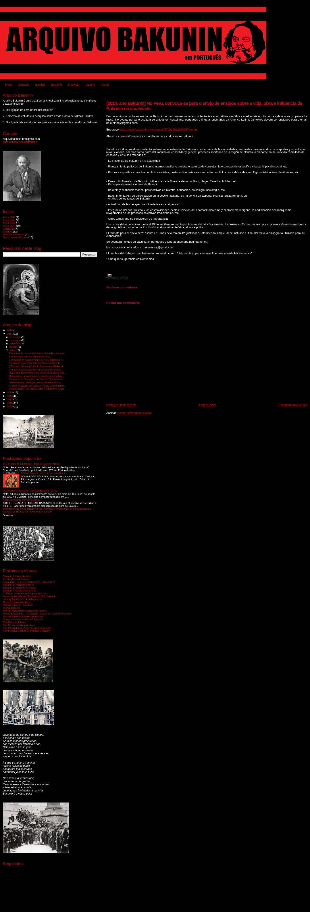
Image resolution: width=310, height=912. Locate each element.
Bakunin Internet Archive (17, 576)
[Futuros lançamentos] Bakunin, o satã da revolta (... (36, 369)
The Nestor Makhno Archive (19, 625)
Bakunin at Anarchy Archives (19, 587)
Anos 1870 (9, 225)
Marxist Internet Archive (16, 602)
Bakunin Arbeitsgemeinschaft (19, 590)
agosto (14, 347)
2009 (10, 406)
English (40, 84)
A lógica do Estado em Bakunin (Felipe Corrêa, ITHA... (37, 385)
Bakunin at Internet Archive (18, 584)
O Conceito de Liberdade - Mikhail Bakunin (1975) (31, 463)
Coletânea (9, 228)
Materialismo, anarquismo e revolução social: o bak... (36, 376)
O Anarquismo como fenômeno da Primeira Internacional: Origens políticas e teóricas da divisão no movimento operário (47, 510)
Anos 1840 (9, 217)
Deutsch (23, 84)
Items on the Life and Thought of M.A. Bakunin (29, 596)
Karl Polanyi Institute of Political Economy (27, 630)
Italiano (90, 84)
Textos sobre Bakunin (15, 237)
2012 (10, 395)
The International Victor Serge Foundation (27, 627)
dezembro (15, 337)
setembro (15, 343)
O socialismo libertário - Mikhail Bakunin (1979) (30, 490)
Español (56, 84)
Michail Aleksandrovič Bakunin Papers (25, 610)
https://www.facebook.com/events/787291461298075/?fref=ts (158, 129)
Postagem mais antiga (293, 405)
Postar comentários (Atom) (134, 413)
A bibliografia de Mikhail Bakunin (21, 499)
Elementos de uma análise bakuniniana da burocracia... (38, 353)
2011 (10, 399)
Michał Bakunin (11, 607)
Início (8, 84)
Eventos (124, 277)
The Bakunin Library (14, 622)
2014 (10, 333)
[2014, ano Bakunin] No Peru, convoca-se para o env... (37, 372)
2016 (10, 330)
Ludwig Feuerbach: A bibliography (22, 599)
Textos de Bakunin (13, 234)
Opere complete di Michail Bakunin (23, 619)
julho (13, 350)
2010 (10, 402)
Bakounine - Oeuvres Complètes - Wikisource (29, 581)
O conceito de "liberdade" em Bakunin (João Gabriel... (37, 379)
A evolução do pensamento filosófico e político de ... (36, 363)
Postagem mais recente (121, 405)
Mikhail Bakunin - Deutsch (18, 604)
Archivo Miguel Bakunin (16, 579)
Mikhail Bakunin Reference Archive (23, 616)
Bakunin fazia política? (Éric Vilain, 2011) (30, 356)
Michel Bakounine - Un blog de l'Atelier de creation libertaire (37, 613)
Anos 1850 (9, 220)
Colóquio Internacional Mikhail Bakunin (25, 593)
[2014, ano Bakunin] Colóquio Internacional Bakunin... (37, 366)
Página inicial (207, 405)
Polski (105, 84)
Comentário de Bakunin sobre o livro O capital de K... (36, 360)
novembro (15, 340)
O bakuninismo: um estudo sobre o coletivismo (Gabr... (37, 389)
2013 (10, 392)
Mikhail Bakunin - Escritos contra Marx (43, 473)
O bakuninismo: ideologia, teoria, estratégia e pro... (35, 382)
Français (73, 84)
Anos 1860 (9, 222)
